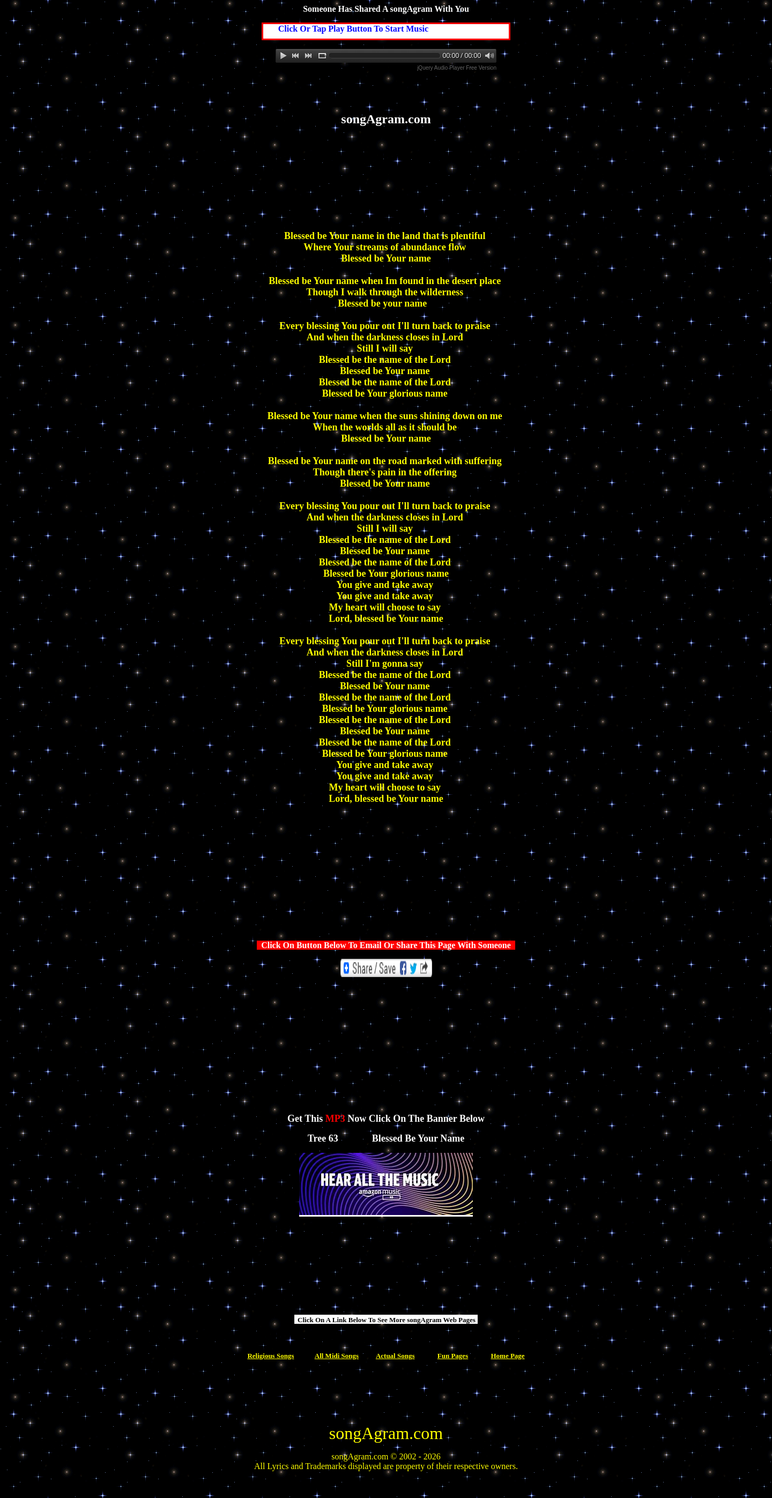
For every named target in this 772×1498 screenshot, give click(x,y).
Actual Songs (395, 1356)
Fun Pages (452, 1356)
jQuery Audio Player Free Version (456, 68)
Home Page (507, 1356)
